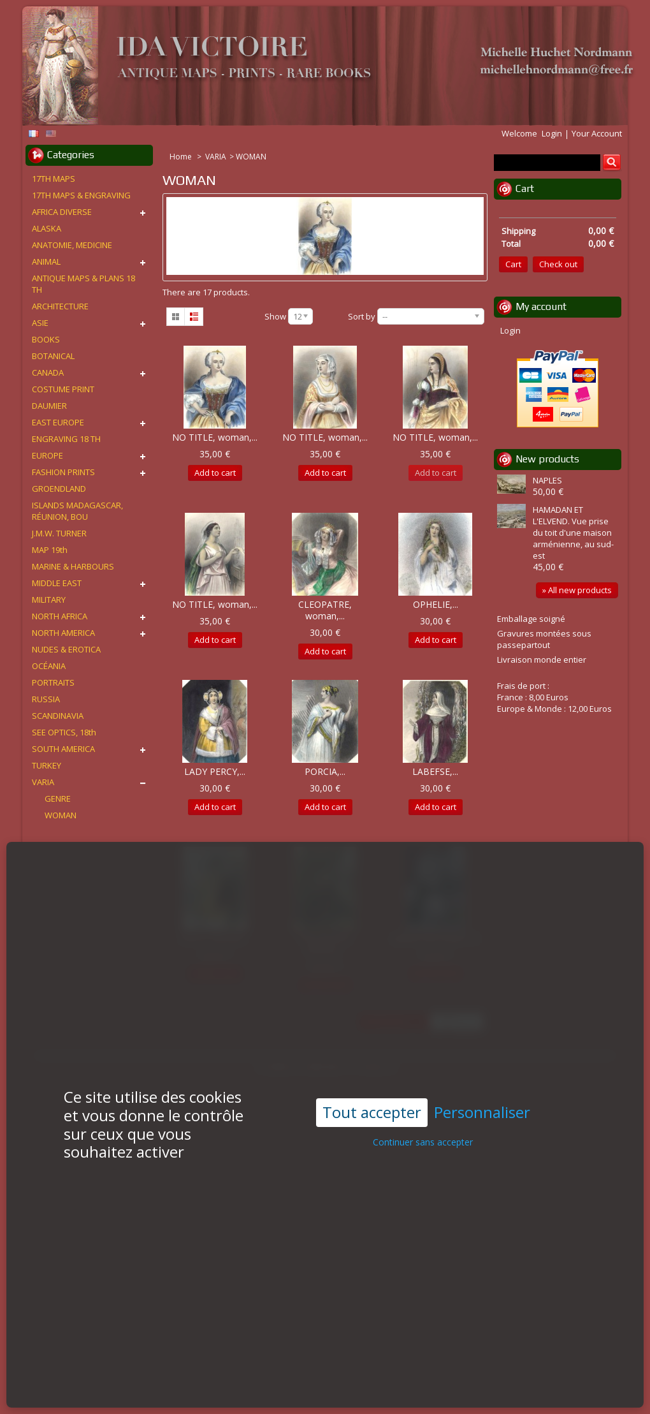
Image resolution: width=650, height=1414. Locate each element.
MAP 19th (50, 550)
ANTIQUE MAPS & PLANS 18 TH (83, 283)
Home (182, 156)
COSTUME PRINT (63, 389)
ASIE (40, 322)
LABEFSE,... (435, 771)
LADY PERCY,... (214, 771)
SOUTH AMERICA (63, 749)
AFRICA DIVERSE (62, 211)
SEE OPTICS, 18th (64, 732)
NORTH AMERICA (63, 632)
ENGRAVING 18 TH (66, 439)
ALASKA (46, 228)
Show (275, 316)
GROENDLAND (59, 488)
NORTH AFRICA (59, 616)
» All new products (577, 590)
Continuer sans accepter (423, 1108)
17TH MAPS (53, 178)
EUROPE (47, 455)
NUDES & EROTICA (66, 649)
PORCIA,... (325, 771)
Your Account (597, 133)
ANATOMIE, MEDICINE (72, 245)
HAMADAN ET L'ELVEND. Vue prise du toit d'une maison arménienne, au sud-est (573, 532)
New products (547, 459)
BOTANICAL (53, 356)
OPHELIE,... (435, 604)
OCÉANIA (49, 666)
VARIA (215, 156)
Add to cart (215, 472)
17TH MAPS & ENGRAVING (81, 195)
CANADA (48, 372)
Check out (558, 264)
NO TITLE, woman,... (214, 437)
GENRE (58, 798)
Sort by (361, 316)
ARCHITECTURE (60, 306)
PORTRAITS (53, 682)
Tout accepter (371, 1078)
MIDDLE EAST (57, 583)
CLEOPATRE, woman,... (325, 610)
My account (541, 306)
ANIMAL (46, 261)
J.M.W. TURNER (59, 533)
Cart (525, 188)
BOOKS (46, 339)
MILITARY (49, 599)
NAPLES (547, 480)
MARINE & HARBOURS (73, 566)
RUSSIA (46, 699)
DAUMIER (49, 405)
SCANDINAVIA (57, 715)
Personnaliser (482, 1079)
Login (552, 133)
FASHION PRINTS (63, 472)
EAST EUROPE (58, 422)
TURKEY (46, 765)
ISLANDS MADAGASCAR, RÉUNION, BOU (77, 510)
